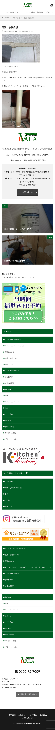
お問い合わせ (27, 192)
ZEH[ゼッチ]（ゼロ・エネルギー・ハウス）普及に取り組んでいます (28, 567)
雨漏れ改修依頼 (29, 18)
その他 (7, 500)
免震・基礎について (12, 358)
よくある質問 (9, 383)
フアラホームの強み (28, 12)
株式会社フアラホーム (34, 724)
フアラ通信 (16, 18)
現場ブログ (29, 31)
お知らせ (49, 12)
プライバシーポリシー (12, 439)
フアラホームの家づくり (10, 12)
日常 (6, 494)
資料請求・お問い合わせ (28, 694)
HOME (6, 18)
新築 (6, 395)
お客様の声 (9, 377)
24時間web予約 (10, 433)
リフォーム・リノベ (12, 402)
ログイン (23, 277)
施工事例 (40, 12)
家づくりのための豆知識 (13, 488)
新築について (9, 352)
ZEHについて (9, 364)
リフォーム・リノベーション (15, 346)
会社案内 (8, 420)
